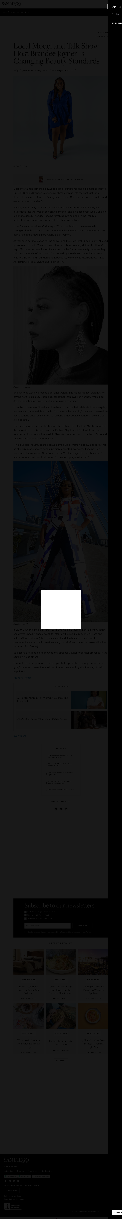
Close (113, 6)
